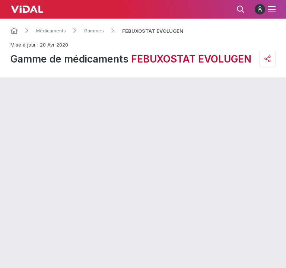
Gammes (94, 31)
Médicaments (51, 31)
